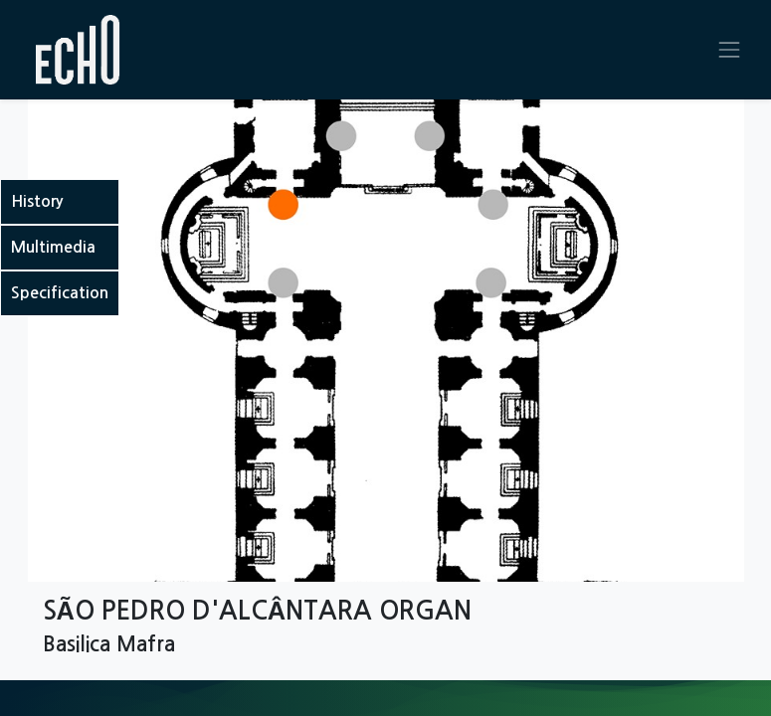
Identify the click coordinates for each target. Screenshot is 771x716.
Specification (59, 292)
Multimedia (53, 247)
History (37, 201)
